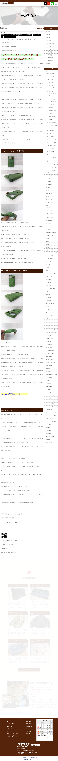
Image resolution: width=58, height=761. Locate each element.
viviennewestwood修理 (51, 412)
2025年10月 (49, 49)
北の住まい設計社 (50, 436)
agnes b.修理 (49, 356)
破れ (47, 321)
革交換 (47, 196)
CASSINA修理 (52, 101)
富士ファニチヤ (49, 442)
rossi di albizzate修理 (51, 415)
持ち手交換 (50, 210)
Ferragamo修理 (49, 255)
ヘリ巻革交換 (49, 377)
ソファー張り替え (50, 353)
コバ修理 (48, 306)
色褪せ (47, 247)
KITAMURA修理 (49, 217)
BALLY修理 (48, 335)
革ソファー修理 (51, 99)
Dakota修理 (48, 294)
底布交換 (51, 119)
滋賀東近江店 (29, 34)
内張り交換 (50, 213)
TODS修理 (48, 383)
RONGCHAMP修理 (50, 330)
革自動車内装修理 (51, 122)
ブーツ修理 (51, 87)
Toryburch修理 (49, 250)
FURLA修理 (48, 309)
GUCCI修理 (48, 181)
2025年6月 (48, 60)
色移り (47, 244)
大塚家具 (48, 439)
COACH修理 (49, 184)
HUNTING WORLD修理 (51, 374)
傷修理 (39, 34)
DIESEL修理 (49, 199)
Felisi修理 (48, 371)
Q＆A (27, 728)
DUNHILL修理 (49, 176)
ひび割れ (48, 327)
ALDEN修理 (49, 424)
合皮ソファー (52, 113)
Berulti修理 (48, 430)
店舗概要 (28, 733)
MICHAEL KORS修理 (51, 232)
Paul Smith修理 (49, 258)
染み (47, 291)
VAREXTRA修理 (50, 395)
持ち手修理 (48, 229)
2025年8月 (48, 55)
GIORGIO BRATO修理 (51, 332)
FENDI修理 (48, 341)
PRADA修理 (49, 276)
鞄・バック (11, 726)
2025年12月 (49, 43)
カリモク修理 (52, 104)
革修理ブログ (29, 731)
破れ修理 (48, 187)
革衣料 (10, 731)
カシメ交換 (48, 300)
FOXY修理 (48, 279)
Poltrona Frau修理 (50, 418)
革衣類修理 (50, 91)
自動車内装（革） (12, 736)
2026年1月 (48, 40)
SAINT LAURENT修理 (51, 273)
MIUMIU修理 (49, 220)
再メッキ (48, 264)
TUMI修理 (48, 324)
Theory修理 (48, 223)
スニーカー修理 (49, 193)
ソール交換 (48, 389)
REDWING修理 (49, 386)
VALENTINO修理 (50, 350)
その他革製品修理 (51, 145)
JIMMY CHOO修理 (50, 303)
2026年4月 (48, 31)
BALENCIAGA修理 (50, 288)
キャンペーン (49, 285)
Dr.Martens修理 (49, 407)
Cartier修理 (48, 282)
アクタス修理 (49, 380)
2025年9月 (48, 52)
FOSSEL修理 (49, 409)
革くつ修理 (50, 85)
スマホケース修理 (12, 37)
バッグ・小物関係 (51, 157)
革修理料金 (28, 721)
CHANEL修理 (50, 133)
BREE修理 (48, 398)
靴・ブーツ (11, 728)
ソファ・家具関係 (51, 167)
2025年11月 (49, 46)
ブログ (2, 34)
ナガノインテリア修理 (51, 421)
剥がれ (47, 318)
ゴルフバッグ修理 (50, 338)
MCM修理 (48, 427)
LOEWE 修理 (49, 347)
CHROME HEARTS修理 (51, 253)
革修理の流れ (29, 726)
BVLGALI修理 (49, 344)
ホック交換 (48, 297)
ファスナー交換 (49, 178)
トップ (10, 721)
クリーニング (49, 202)
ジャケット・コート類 (52, 164)
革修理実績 (28, 723)
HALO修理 (48, 433)
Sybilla (47, 267)
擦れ (2, 37)
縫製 (47, 205)
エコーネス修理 (52, 116)
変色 (47, 312)
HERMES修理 (50, 73)
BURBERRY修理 (50, 235)
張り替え (48, 190)
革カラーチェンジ (51, 139)
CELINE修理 (49, 315)
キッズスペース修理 (50, 362)
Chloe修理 (48, 261)
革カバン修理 (50, 76)
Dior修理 (5, 37)
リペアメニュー (22, 34)
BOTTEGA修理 (51, 136)
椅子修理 (51, 107)
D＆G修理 (48, 226)
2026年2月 (48, 37)
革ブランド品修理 (14, 34)
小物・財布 (11, 723)
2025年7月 (48, 57)
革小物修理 (7, 34)
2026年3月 (48, 34)
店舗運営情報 (49, 365)
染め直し (35, 34)
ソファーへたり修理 (50, 401)
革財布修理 (50, 79)
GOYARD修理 (49, 392)
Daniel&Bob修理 (50, 359)
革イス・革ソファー (13, 733)
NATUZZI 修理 (52, 110)
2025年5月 (48, 63)
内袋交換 (49, 207)
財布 (48, 154)
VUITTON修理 (50, 130)
